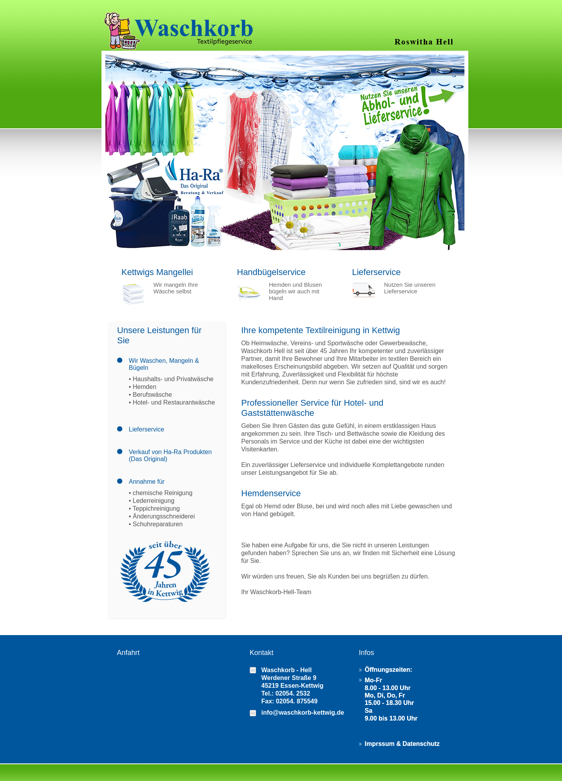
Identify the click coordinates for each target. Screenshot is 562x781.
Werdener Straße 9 (289, 677)
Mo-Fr (373, 680)
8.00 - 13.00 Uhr (388, 688)
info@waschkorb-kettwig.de (302, 712)
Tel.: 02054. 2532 (285, 693)
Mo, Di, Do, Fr (385, 695)
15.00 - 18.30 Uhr (389, 702)
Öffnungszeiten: (389, 669)
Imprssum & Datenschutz (402, 743)
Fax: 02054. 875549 (289, 701)
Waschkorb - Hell (286, 670)
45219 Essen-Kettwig (292, 685)
